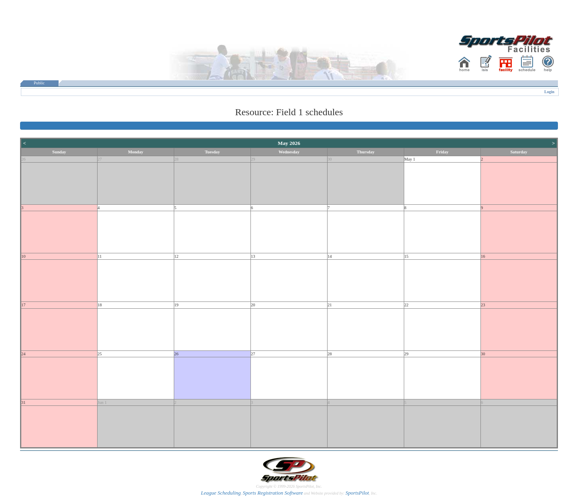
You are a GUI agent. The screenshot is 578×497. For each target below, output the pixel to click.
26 (23, 159)
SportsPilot (357, 493)
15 (406, 256)
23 (483, 305)
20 (253, 305)
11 (100, 256)
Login (549, 92)
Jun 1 (102, 402)
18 (100, 305)
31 (23, 402)
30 (330, 159)
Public (39, 83)
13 (253, 256)
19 (176, 305)
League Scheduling (220, 493)
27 (100, 159)
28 (176, 159)
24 (23, 354)
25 (100, 354)
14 (330, 256)
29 (253, 159)
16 (483, 256)
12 (176, 256)
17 (23, 305)
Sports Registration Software (273, 493)
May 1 (409, 159)
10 (23, 256)
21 (330, 305)
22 (406, 305)
